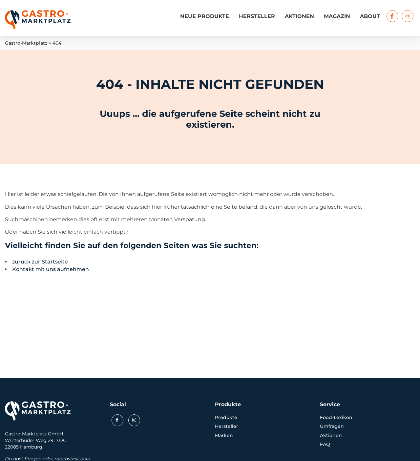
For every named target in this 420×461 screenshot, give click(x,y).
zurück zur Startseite (40, 262)
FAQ (325, 444)
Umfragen (332, 426)
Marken (224, 435)
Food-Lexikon (336, 417)
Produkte (226, 417)
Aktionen (299, 16)
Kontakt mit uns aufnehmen (50, 269)
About (370, 16)
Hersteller (257, 16)
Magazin (337, 16)
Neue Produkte (204, 16)
